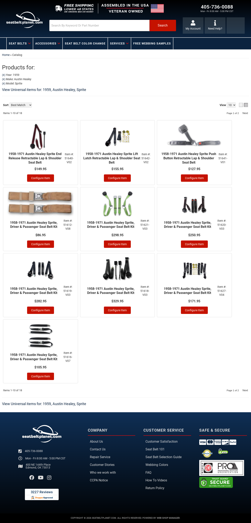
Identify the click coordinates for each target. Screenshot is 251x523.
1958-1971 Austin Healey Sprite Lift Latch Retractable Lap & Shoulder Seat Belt (111, 158)
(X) (3, 75)
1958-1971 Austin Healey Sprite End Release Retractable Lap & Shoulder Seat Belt (35, 158)
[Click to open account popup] (193, 25)
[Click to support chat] (215, 25)
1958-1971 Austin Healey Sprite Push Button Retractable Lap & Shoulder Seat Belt (188, 158)
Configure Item (40, 178)
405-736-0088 (34, 451)
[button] (112, 25)
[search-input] (99, 25)
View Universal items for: (44, 90)
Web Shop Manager (168, 518)
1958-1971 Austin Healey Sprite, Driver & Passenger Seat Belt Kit (33, 225)
